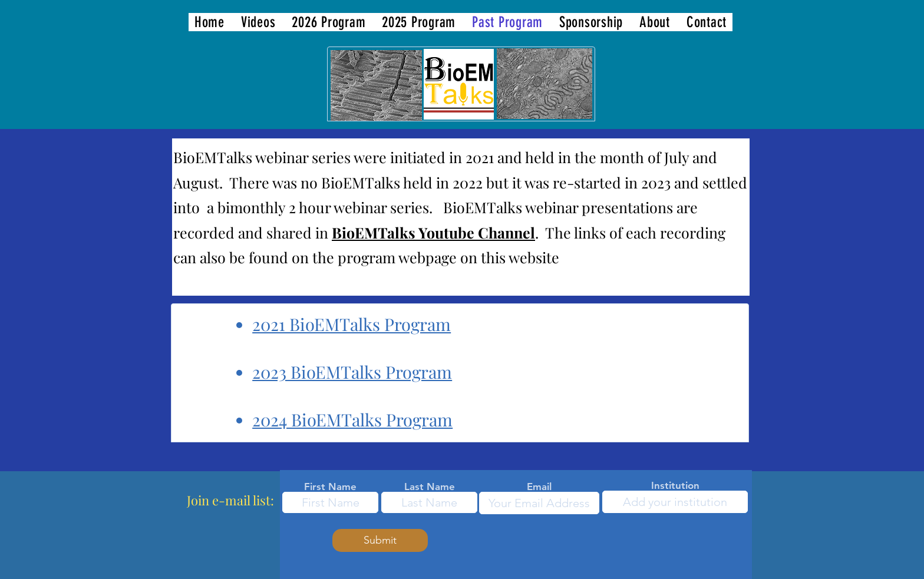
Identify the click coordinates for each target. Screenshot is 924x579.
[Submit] (380, 540)
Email (539, 487)
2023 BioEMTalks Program (352, 371)
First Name (330, 487)
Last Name (429, 487)
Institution (675, 486)
